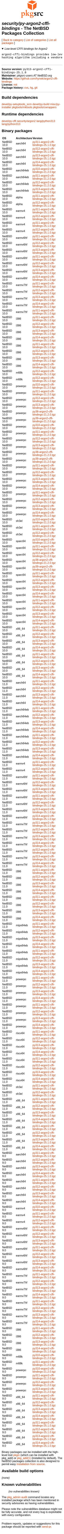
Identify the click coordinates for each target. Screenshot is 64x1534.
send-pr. (47, 1529)
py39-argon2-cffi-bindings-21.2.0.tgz (44, 423)
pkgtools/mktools (22, 110)
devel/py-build (41, 107)
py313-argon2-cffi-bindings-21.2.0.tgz (44, 194)
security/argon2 (26, 124)
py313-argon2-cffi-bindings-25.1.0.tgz (44, 160)
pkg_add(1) (24, 1461)
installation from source (31, 1467)
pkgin (16, 1458)
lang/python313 (45, 124)
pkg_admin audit (17, 1500)
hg (31, 90)
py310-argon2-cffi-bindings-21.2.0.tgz (44, 173)
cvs (26, 90)
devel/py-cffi (9, 124)
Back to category (13, 40)
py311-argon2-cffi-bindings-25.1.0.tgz (44, 146)
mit (15, 87)
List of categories (36, 40)
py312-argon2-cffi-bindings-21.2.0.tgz (44, 187)
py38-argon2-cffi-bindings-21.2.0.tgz (44, 416)
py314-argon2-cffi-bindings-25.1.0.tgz (44, 167)
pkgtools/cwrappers (44, 110)
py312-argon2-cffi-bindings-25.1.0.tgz (44, 153)
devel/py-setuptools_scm (17, 107)
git (35, 90)
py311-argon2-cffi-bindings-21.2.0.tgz (44, 180)
